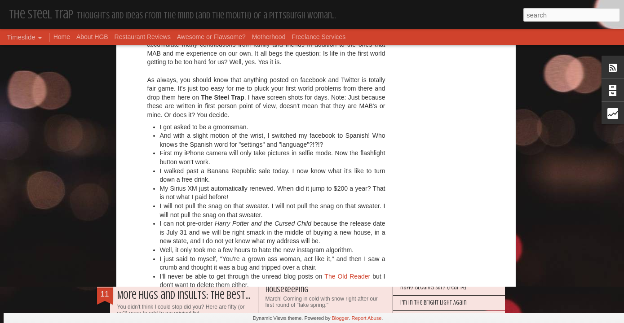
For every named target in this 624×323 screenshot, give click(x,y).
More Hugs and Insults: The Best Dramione (201, 295)
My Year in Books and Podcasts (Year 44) (447, 203)
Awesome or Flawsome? (211, 36)
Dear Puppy (139, 208)
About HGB (92, 36)
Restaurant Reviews (143, 36)
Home (61, 36)
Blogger (340, 318)
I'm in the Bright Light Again (433, 302)
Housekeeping (416, 187)
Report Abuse (367, 318)
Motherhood (269, 36)
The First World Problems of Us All (319, 190)
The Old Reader (347, 70)
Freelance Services (318, 36)
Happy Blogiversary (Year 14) (433, 287)
